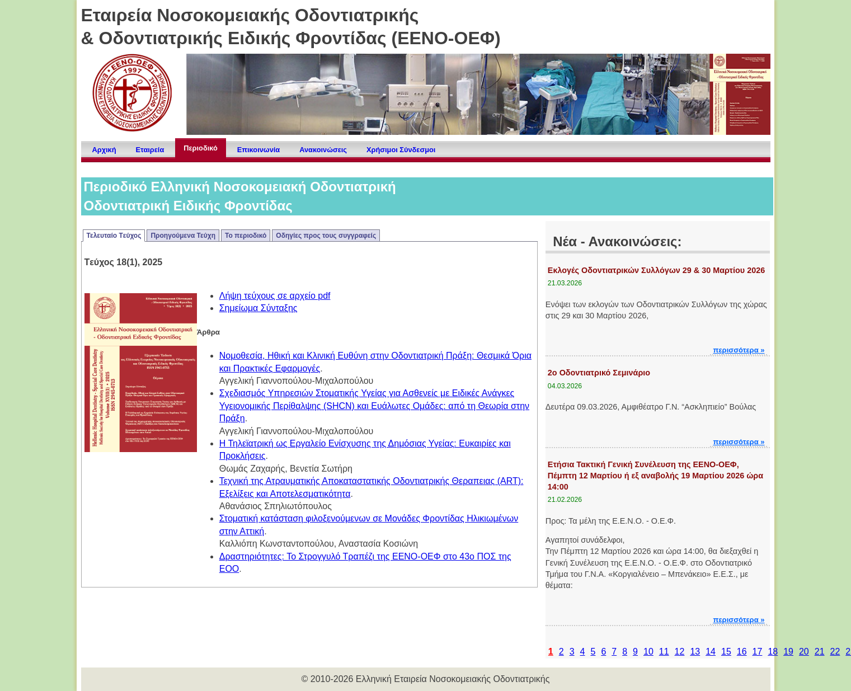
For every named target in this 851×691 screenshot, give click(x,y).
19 (788, 651)
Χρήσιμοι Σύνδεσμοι (400, 149)
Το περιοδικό (245, 235)
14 (711, 651)
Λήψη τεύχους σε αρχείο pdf (275, 295)
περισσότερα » (738, 350)
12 (680, 651)
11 (664, 651)
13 (695, 651)
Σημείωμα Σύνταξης (258, 308)
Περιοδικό (200, 148)
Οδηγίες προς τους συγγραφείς (326, 235)
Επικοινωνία (258, 149)
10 (648, 651)
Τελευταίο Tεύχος (114, 235)
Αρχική (104, 149)
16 (742, 651)
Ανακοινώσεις (323, 149)
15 (726, 651)
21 (820, 651)
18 (773, 651)
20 (804, 651)
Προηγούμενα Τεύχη (183, 235)
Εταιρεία (150, 149)
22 (835, 651)
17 (758, 651)
